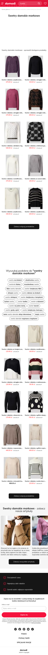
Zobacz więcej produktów (24, 226)
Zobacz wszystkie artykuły (24, 562)
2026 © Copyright (24, 652)
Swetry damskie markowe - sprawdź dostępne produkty (24, 50)
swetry (15, 280)
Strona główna (6, 9)
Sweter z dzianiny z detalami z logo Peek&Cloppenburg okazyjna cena (23, 146)
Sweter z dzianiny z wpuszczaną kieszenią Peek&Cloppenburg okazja (22, 448)
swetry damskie (14, 289)
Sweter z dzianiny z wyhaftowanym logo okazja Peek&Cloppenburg (22, 179)
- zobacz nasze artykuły (24, 510)
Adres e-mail (5, 604)
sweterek (14, 284)
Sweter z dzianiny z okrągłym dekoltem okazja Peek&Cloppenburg (22, 113)
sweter (31, 284)
